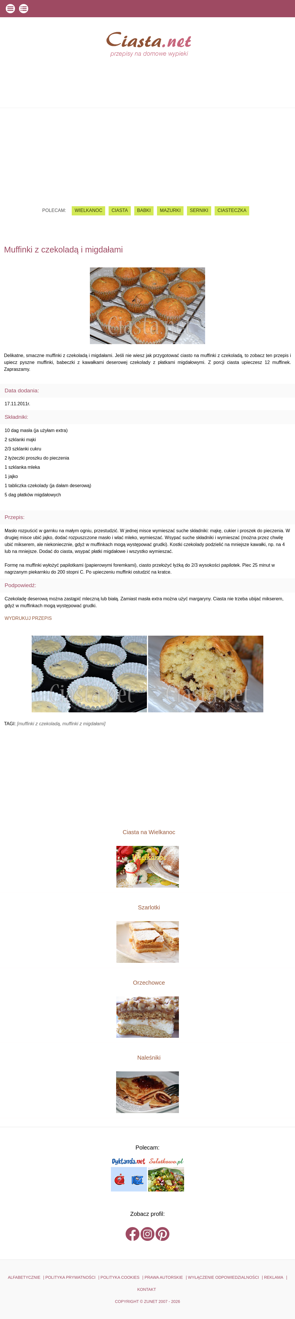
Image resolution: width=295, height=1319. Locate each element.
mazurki (170, 210)
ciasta (119, 210)
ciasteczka (232, 210)
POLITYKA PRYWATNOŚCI (70, 1277)
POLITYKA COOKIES (120, 1277)
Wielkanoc (88, 210)
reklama (273, 1277)
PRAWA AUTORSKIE (164, 1277)
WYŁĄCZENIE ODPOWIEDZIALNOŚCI (223, 1277)
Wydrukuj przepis (28, 618)
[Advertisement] (147, 153)
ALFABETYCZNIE (24, 1277)
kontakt (146, 1289)
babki (144, 210)
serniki (199, 210)
